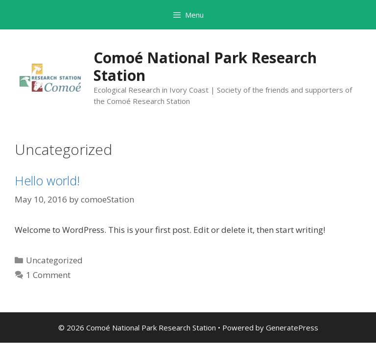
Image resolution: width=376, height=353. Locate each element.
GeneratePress (292, 327)
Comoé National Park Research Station (205, 66)
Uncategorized (54, 260)
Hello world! (47, 180)
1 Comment (48, 274)
